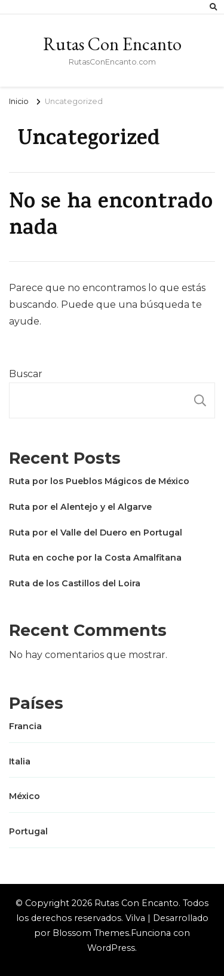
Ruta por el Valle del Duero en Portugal (95, 532)
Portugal (28, 831)
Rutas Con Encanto (112, 44)
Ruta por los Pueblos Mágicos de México (99, 481)
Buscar (25, 374)
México (24, 796)
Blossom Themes (91, 933)
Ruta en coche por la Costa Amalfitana (95, 557)
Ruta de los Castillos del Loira (74, 583)
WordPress (111, 948)
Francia (25, 726)
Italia (19, 761)
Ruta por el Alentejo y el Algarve (80, 506)
